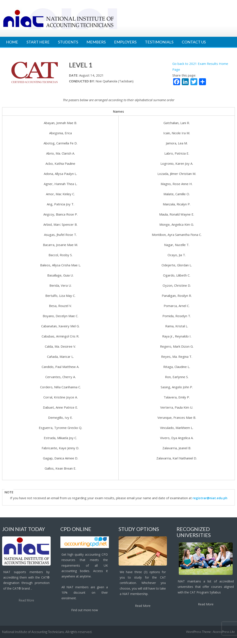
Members (96, 42)
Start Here (38, 42)
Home (12, 42)
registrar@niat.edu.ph (210, 498)
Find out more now (84, 610)
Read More (26, 600)
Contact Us (194, 42)
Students (68, 42)
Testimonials (159, 42)
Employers (125, 42)
